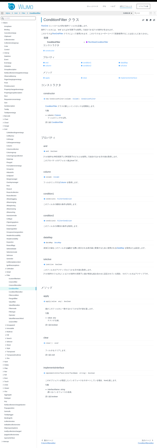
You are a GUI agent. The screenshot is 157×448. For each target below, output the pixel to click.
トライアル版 (143, 6)
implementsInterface (129, 78)
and (46, 63)
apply (47, 78)
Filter (23, 13)
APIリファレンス (126, 6)
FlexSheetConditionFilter (98, 42)
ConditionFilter (88, 99)
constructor (49, 51)
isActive (124, 66)
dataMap (124, 63)
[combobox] (18, 18)
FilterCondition (64, 199)
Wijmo (8, 13)
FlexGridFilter (57, 34)
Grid (15, 13)
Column (75, 99)
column (48, 66)
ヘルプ (112, 6)
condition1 (87, 63)
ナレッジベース (92, 6)
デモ (104, 6)
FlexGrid (44, 26)
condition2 (87, 66)
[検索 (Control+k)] (145, 13)
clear (85, 78)
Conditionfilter (35, 13)
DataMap (57, 243)
